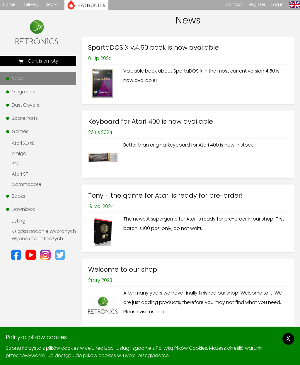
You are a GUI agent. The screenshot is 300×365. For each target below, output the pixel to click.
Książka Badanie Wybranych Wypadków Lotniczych (44, 235)
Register (257, 4)
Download (23, 209)
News (18, 78)
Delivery (31, 4)
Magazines (24, 91)
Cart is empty (42, 61)
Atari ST (20, 174)
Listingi (19, 221)
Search (53, 4)
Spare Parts (25, 118)
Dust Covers (25, 105)
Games (20, 131)
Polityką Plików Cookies (181, 348)
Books (18, 196)
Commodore (26, 184)
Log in (277, 4)
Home (9, 4)
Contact (234, 4)
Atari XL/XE (23, 143)
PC (15, 163)
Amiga (19, 153)
